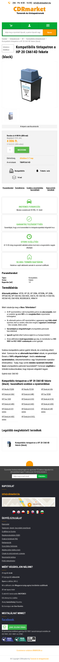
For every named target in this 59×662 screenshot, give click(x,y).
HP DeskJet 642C (28, 404)
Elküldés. (42, 476)
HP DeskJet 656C (8, 394)
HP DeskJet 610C (28, 399)
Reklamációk (6, 542)
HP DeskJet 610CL (28, 416)
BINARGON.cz (37, 650)
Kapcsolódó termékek (50, 189)
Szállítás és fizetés (9, 531)
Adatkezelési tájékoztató (11, 550)
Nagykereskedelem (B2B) (11, 535)
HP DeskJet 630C (47, 404)
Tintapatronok (14, 39)
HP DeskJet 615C (47, 399)
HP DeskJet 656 (47, 389)
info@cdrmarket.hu (42, 3)
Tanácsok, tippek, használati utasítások (16, 528)
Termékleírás (20, 188)
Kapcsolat (5, 524)
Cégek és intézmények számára (13, 553)
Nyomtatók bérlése (9, 557)
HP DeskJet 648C (28, 394)
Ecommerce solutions (24, 650)
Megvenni (22, 150)
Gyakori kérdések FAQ (10, 539)
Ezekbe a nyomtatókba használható (35, 189)
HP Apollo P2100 (28, 389)
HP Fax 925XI (46, 394)
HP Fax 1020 (6, 399)
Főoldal (4, 39)
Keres (49, 33)
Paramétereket (8, 188)
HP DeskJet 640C (8, 404)
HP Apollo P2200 (8, 389)
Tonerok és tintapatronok (39, 659)
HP (23, 39)
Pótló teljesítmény (8, 561)
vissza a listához (6, 48)
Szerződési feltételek (9, 546)
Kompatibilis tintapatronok (35, 39)
